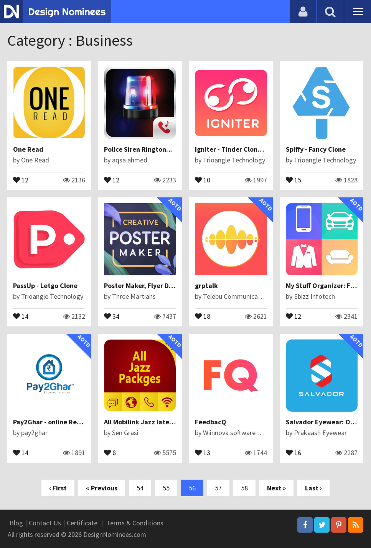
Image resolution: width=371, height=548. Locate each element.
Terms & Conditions (134, 522)
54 (140, 487)
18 (202, 316)
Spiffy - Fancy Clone (316, 149)
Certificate (82, 522)
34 (111, 316)
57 (218, 487)
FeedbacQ (210, 421)
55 (166, 487)
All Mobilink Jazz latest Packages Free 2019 (171, 421)
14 (20, 316)
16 (293, 452)
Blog (16, 522)
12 (20, 179)
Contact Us (45, 522)
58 (244, 487)
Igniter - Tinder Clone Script (238, 149)
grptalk (206, 285)
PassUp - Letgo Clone (45, 285)
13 (202, 452)
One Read (28, 149)
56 (192, 487)
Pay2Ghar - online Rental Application (69, 421)
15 (293, 179)
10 (202, 179)
